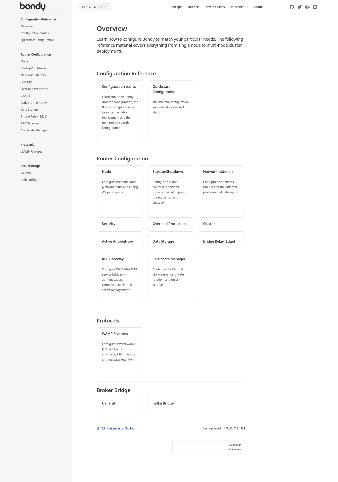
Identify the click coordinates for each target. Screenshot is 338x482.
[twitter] (300, 7)
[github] (292, 7)
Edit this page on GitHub (116, 428)
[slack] (307, 7)
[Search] (95, 7)
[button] (43, 19)
